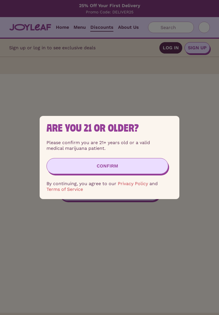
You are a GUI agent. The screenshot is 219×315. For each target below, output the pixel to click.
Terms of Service (64, 189)
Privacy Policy (133, 183)
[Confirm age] (107, 166)
